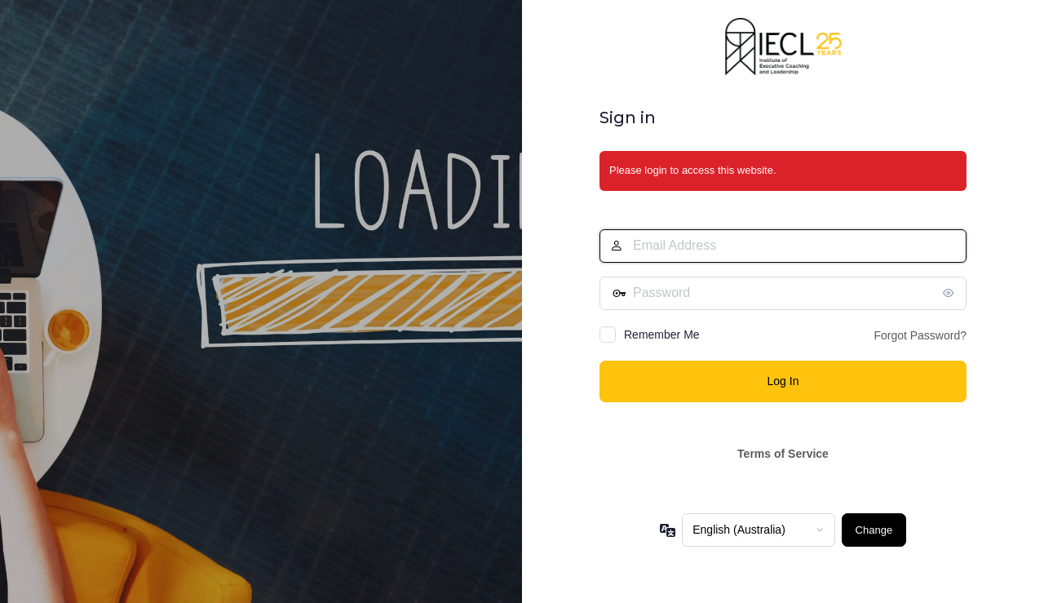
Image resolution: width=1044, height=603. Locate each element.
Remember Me (662, 334)
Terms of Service (783, 453)
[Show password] (950, 293)
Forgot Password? (920, 335)
